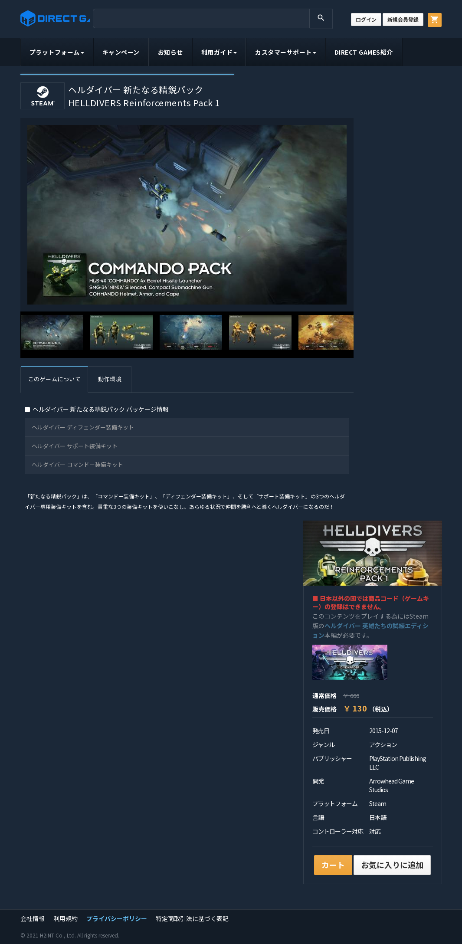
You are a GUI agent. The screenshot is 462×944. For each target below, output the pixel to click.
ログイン (366, 19)
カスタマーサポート (285, 52)
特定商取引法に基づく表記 (192, 918)
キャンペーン (121, 52)
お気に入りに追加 (392, 864)
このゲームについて (54, 379)
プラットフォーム (56, 52)
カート (333, 864)
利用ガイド (219, 52)
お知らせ (170, 52)
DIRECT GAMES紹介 (363, 52)
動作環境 (109, 379)
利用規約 (65, 918)
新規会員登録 (403, 19)
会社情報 (32, 918)
